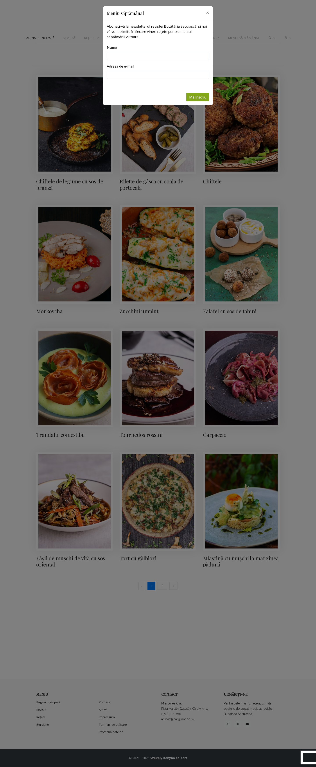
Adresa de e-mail (120, 66)
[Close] (208, 12)
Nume (112, 47)
